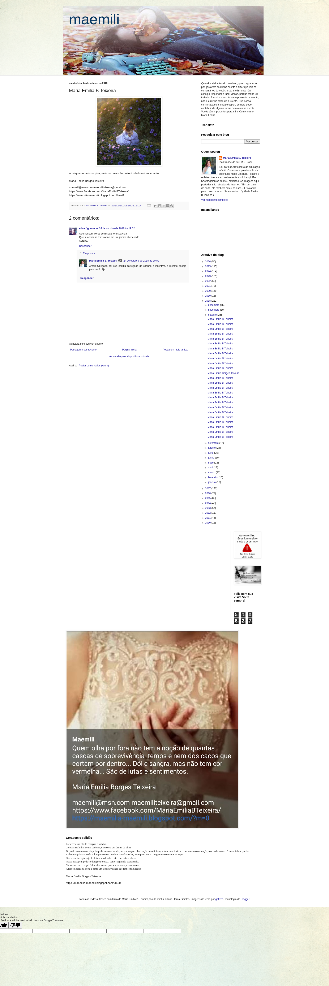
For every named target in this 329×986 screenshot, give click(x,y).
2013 (208, 508)
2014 (208, 503)
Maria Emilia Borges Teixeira (223, 373)
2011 (208, 517)
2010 (208, 522)
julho (211, 452)
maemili (94, 19)
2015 (208, 498)
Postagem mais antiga (175, 349)
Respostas (89, 253)
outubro (212, 314)
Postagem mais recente (83, 349)
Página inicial (129, 349)
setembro (213, 443)
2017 (208, 488)
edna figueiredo (88, 228)
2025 (208, 266)
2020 (208, 290)
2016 (208, 493)
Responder (85, 246)
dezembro (214, 304)
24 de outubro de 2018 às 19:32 (117, 228)
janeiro (212, 482)
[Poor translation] (15, 925)
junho (211, 457)
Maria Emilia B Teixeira (220, 319)
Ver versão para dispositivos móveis (129, 356)
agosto (212, 447)
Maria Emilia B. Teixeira (103, 260)
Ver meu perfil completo (214, 199)
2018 (208, 300)
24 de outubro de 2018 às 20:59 (141, 260)
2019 (208, 295)
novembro (214, 309)
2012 (208, 512)
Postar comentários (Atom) (94, 365)
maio (211, 462)
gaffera (219, 899)
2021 (208, 285)
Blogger (245, 899)
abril (211, 467)
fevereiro (213, 477)
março (212, 472)
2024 (208, 271)
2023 (208, 276)
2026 (208, 261)
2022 (208, 281)
